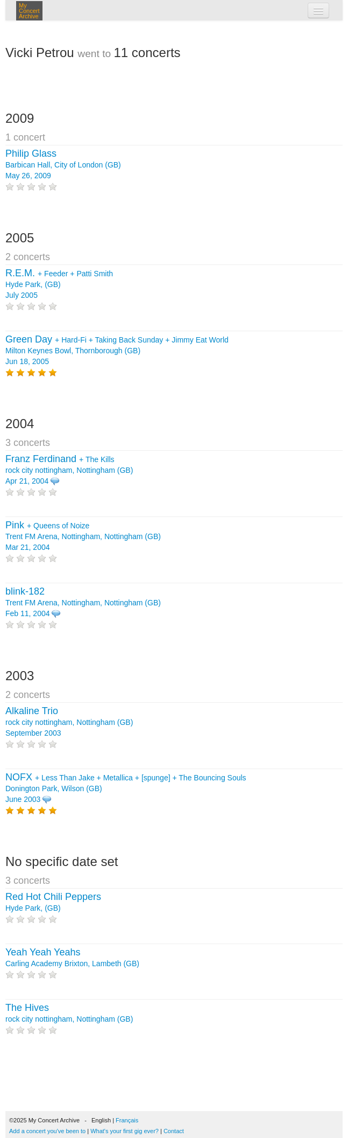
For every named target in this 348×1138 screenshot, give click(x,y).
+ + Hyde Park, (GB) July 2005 (59, 284)
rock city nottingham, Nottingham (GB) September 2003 (69, 722)
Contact (174, 1131)
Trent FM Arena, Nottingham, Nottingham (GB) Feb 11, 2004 (83, 603)
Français (127, 1120)
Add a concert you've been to (47, 1131)
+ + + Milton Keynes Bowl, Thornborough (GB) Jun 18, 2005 (117, 351)
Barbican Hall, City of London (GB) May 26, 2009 (63, 165)
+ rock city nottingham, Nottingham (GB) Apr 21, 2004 (69, 470)
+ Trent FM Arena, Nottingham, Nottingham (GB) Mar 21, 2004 (83, 536)
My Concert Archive (29, 10)
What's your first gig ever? (124, 1131)
